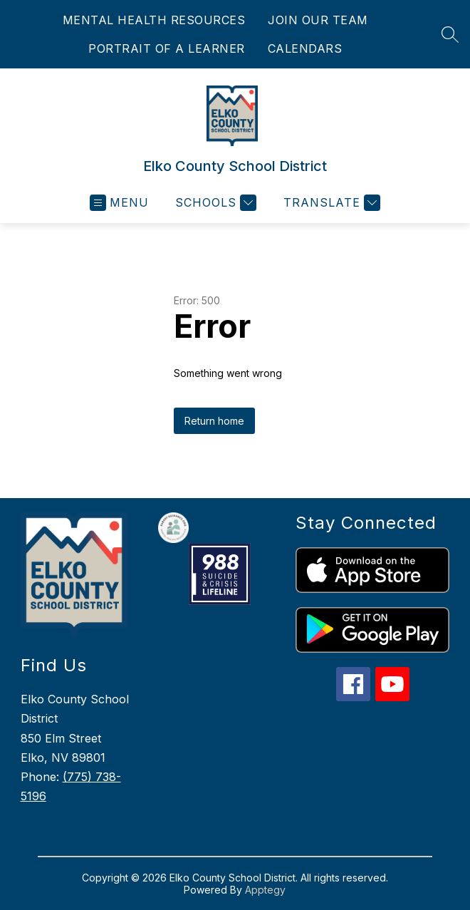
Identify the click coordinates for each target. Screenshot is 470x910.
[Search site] (450, 34)
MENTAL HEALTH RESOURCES (154, 20)
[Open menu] (119, 203)
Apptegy (265, 890)
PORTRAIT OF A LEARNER (166, 48)
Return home (214, 421)
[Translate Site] (330, 203)
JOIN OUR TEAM (318, 20)
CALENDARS (305, 48)
